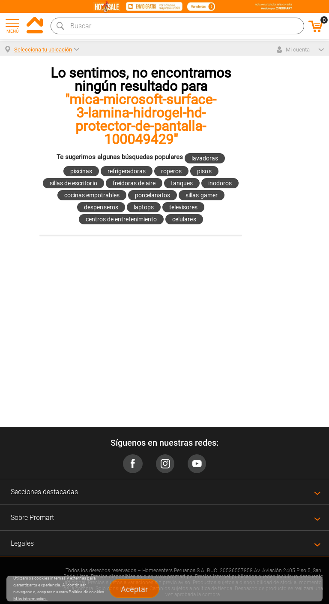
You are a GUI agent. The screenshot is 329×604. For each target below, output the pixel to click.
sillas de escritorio (73, 183)
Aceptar (134, 589)
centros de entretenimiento (121, 219)
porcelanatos (152, 195)
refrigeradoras (127, 171)
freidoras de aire (134, 183)
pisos (204, 171)
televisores (183, 207)
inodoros (220, 183)
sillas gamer (201, 195)
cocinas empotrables (92, 195)
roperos (171, 171)
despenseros (101, 207)
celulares (184, 219)
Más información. (30, 598)
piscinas (81, 171)
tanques (182, 183)
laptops (144, 207)
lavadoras (204, 158)
